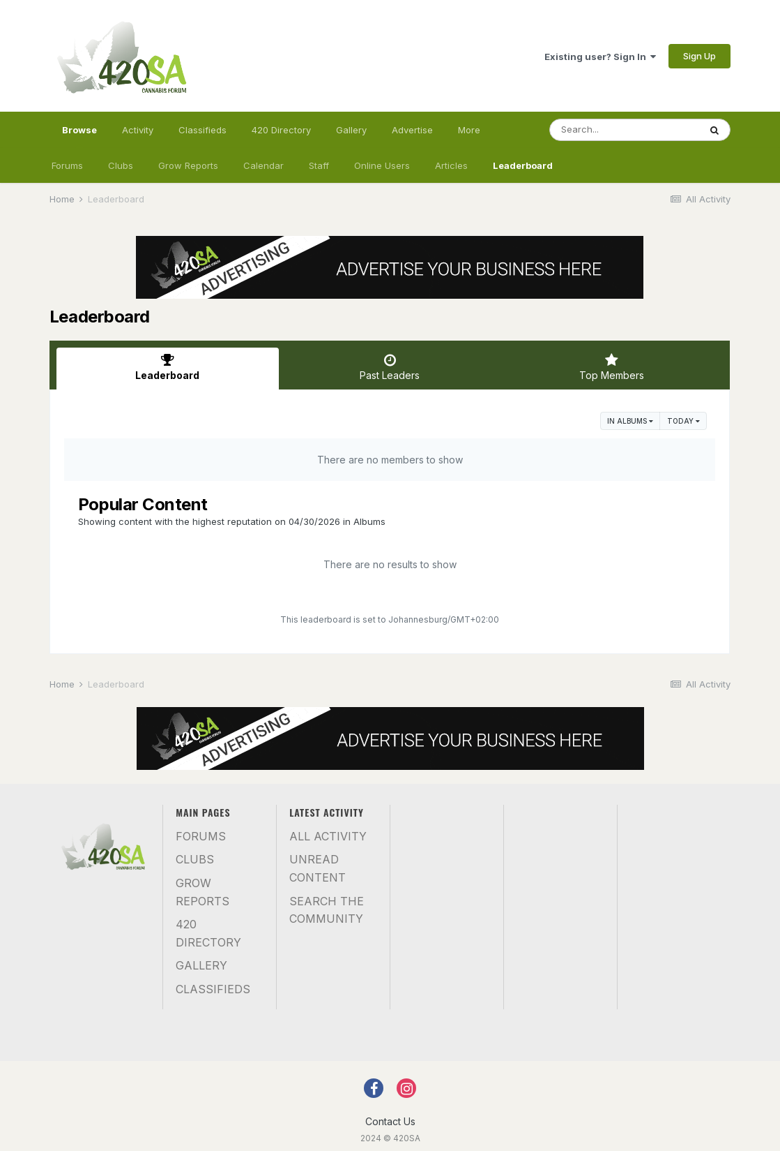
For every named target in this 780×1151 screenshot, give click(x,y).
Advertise (412, 129)
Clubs (120, 165)
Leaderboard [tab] (167, 367)
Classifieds (202, 129)
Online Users (382, 165)
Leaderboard (523, 165)
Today (683, 421)
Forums (67, 165)
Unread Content (317, 868)
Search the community (326, 910)
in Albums (630, 421)
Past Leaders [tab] (390, 367)
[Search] (624, 129)
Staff (319, 165)
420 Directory (281, 129)
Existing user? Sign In (600, 56)
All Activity (328, 836)
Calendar (263, 165)
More (469, 129)
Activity (137, 129)
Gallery (351, 129)
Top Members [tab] (611, 367)
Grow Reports (188, 165)
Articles (451, 165)
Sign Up (699, 55)
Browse (79, 136)
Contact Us (390, 1121)
